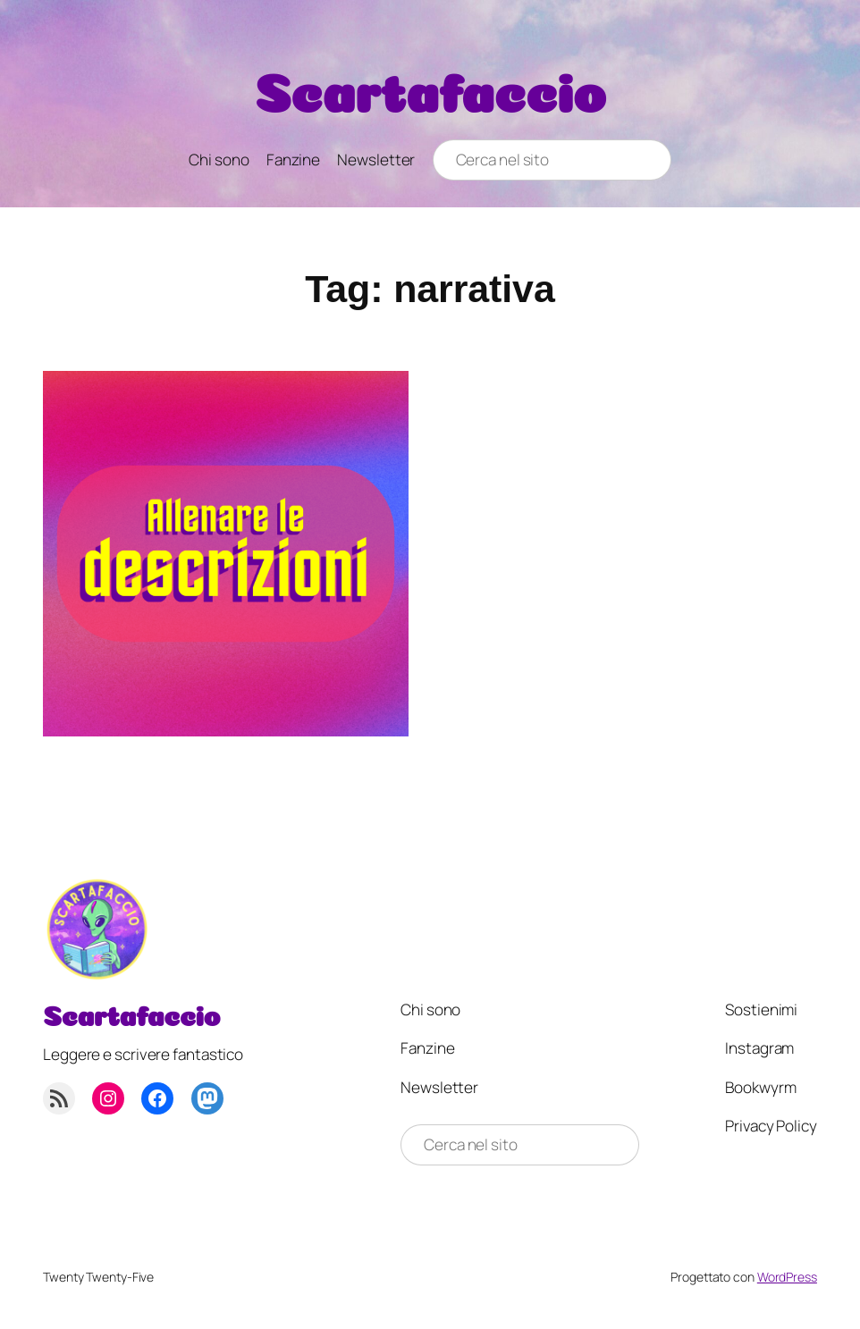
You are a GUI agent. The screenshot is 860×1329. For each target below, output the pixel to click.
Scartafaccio (430, 85)
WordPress (787, 1276)
